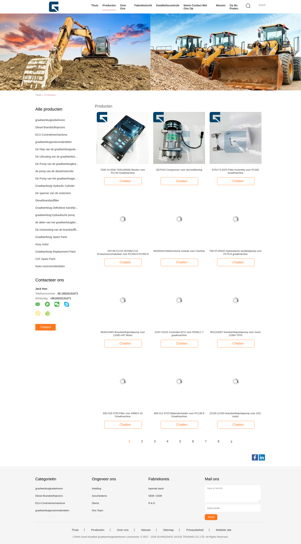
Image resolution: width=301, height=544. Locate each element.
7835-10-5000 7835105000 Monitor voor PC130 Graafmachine (122, 171)
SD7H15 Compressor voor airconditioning (179, 169)
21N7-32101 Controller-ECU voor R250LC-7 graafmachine (179, 334)
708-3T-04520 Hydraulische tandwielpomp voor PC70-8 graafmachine (235, 252)
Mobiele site (223, 530)
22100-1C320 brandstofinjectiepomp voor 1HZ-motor (235, 415)
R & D (151, 503)
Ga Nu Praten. (234, 7)
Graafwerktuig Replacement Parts (55, 251)
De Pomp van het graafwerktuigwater (57, 178)
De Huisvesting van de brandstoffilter (57, 229)
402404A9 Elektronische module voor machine (179, 250)
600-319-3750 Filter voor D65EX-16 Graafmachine (122, 415)
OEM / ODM (155, 495)
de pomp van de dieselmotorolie (54, 171)
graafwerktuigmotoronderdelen (53, 142)
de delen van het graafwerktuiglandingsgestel (57, 222)
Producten (109, 5)
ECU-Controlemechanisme (51, 134)
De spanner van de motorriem (53, 193)
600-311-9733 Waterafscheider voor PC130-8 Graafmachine (179, 415)
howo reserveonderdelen (50, 266)
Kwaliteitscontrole (167, 5)
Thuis (94, 5)
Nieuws (220, 5)
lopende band (156, 488)
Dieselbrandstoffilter (47, 200)
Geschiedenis (99, 495)
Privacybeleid (194, 530)
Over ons (123, 7)
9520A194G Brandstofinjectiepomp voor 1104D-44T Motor (123, 334)
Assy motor (42, 244)
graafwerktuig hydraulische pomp (55, 215)
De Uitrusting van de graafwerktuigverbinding (57, 156)
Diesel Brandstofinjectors (50, 127)
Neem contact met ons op (195, 7)
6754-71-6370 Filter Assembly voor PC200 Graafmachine (235, 171)
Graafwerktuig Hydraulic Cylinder (55, 185)
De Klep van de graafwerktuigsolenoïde (57, 149)
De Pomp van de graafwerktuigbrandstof (57, 163)
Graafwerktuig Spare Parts (51, 237)
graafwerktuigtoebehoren (50, 120)
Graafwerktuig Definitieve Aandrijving (57, 207)
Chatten (45, 327)
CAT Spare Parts (45, 258)
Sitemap (168, 530)
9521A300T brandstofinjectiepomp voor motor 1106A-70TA (235, 334)
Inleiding (96, 488)
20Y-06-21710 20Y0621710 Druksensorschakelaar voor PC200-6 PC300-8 (122, 252)
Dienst (95, 503)
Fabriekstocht (143, 5)
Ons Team (97, 510)
